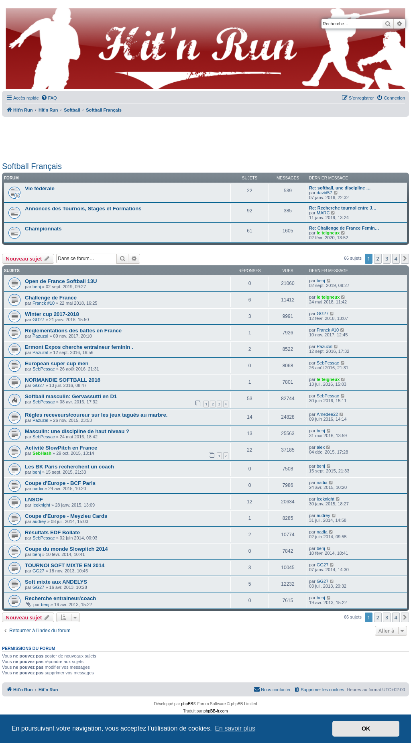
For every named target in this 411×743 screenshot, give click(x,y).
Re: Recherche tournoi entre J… (342, 208)
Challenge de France (51, 298)
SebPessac (44, 368)
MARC (323, 212)
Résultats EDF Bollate (52, 532)
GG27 (38, 319)
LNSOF (34, 500)
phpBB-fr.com (215, 711)
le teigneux (328, 232)
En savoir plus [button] (235, 728)
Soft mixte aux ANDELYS (56, 582)
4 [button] (396, 258)
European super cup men (56, 363)
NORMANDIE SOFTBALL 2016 (62, 380)
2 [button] (377, 258)
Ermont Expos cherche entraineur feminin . (79, 347)
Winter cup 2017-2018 (52, 314)
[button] (405, 258)
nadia (38, 488)
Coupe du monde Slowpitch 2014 (66, 549)
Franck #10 (44, 303)
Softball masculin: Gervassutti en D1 (71, 396)
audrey (39, 521)
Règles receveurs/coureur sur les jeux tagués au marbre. (96, 415)
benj (37, 286)
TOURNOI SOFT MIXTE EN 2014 (64, 565)
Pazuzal (40, 336)
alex (321, 447)
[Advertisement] (205, 136)
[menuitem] (49, 98)
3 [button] (386, 258)
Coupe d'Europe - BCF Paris (60, 483)
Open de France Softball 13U (61, 281)
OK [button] (366, 728)
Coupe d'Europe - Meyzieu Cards (66, 516)
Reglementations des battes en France (73, 331)
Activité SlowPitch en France (61, 448)
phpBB (187, 704)
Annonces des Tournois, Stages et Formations (83, 209)
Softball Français (32, 166)
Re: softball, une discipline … (339, 187)
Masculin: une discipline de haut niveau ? (77, 431)
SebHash (42, 453)
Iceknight (41, 505)
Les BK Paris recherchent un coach (69, 467)
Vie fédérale (40, 188)
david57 (324, 192)
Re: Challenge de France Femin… (344, 228)
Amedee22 (327, 414)
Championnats (43, 229)
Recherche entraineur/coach (60, 598)
